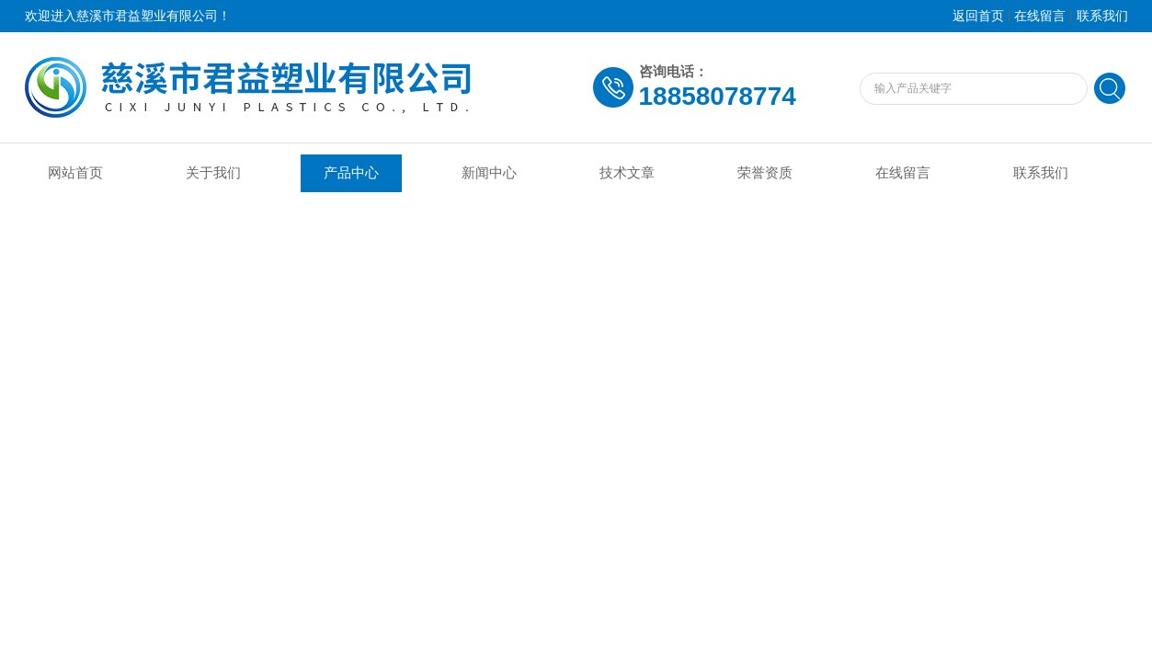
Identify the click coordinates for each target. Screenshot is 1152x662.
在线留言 (1040, 16)
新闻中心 (489, 173)
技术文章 (627, 173)
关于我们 (213, 173)
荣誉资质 (765, 173)
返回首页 (978, 16)
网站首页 (75, 173)
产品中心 (351, 173)
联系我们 (1102, 16)
